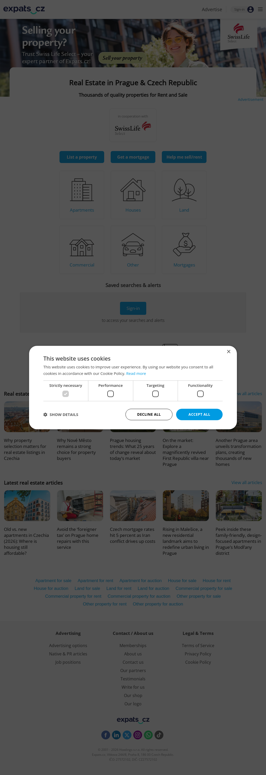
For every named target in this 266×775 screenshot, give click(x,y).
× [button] (228, 352)
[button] (60, 414)
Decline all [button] (149, 414)
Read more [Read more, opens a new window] (136, 373)
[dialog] (133, 387)
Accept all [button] (199, 414)
